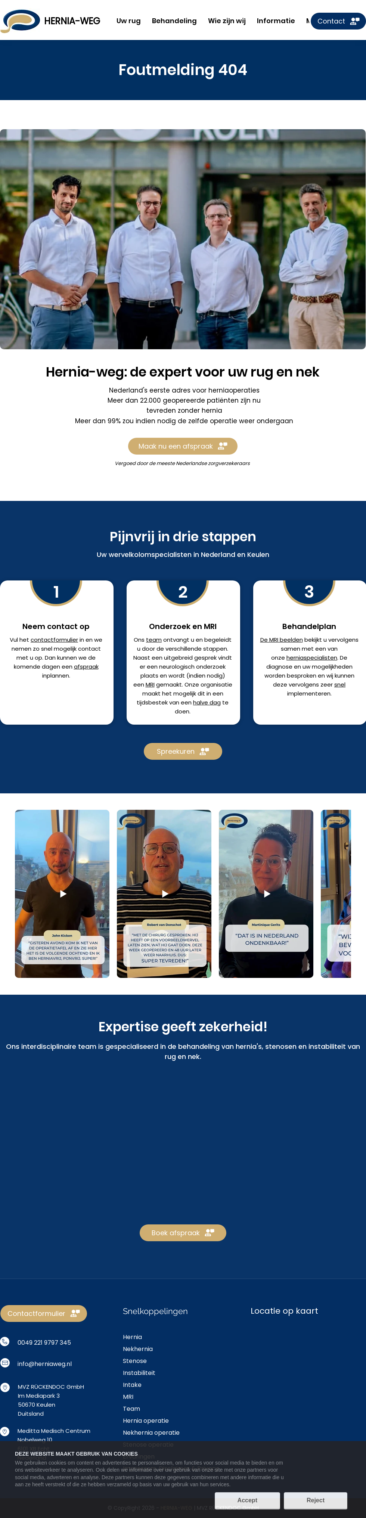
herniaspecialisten (311, 658)
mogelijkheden (332, 666)
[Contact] (338, 21)
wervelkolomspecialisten (150, 554)
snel (339, 684)
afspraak (86, 666)
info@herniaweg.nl (45, 1364)
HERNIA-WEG (72, 21)
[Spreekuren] (183, 751)
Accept (247, 1500)
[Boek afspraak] (183, 1232)
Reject (316, 1500)
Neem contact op (56, 626)
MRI (150, 684)
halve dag (207, 702)
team (154, 640)
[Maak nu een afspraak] (183, 446)
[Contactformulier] (43, 1313)
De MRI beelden (281, 640)
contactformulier (54, 640)
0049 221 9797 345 (44, 1342)
